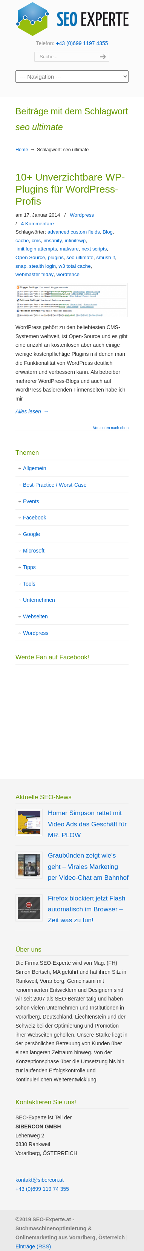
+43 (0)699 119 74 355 (42, 1189)
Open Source (30, 257)
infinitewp (75, 240)
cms (36, 240)
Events (31, 501)
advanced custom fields (73, 232)
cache (22, 240)
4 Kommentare (37, 223)
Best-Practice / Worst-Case (55, 485)
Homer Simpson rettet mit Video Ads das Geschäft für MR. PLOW (87, 824)
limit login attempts (36, 249)
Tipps (29, 567)
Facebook (34, 518)
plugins (56, 257)
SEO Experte (72, 19)
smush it (105, 257)
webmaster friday (34, 274)
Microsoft (33, 551)
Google (31, 534)
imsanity (53, 240)
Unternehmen (39, 600)
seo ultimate (79, 257)
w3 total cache (75, 266)
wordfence (68, 274)
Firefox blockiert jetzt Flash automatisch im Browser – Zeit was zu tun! (87, 909)
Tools (29, 584)
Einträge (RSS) (33, 1246)
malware (69, 249)
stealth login (42, 266)
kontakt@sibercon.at (39, 1180)
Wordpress (82, 215)
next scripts (94, 249)
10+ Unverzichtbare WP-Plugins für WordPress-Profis (70, 189)
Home (21, 149)
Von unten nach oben (111, 428)
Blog (108, 232)
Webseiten (35, 616)
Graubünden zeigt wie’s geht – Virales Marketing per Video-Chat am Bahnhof (88, 866)
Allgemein (34, 468)
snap (20, 266)
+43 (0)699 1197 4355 (82, 43)
